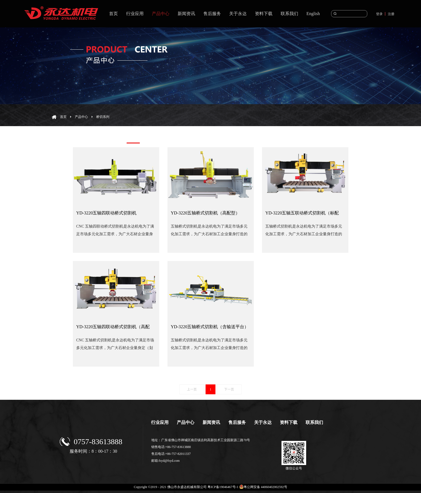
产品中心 (81, 117)
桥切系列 (102, 117)
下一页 (229, 389)
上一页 (192, 389)
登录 (379, 14)
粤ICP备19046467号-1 (222, 487)
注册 (391, 14)
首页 (113, 13)
